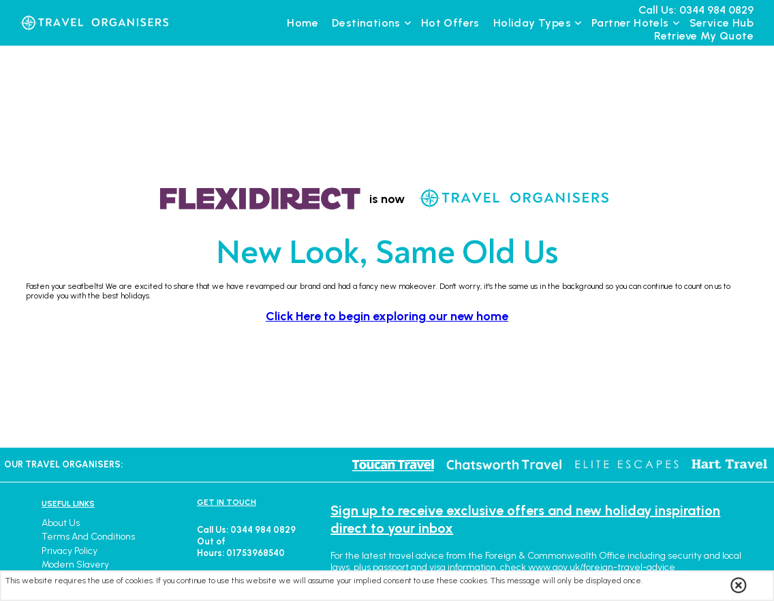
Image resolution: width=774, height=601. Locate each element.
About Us (61, 523)
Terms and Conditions (88, 536)
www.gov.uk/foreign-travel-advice (601, 567)
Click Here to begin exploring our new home (387, 316)
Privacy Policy (69, 551)
